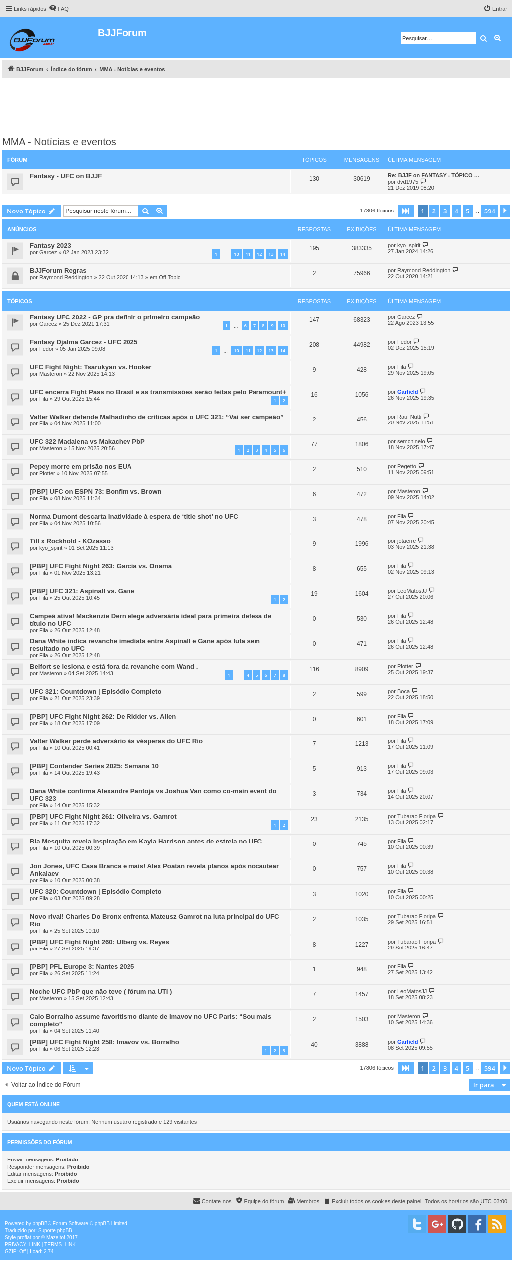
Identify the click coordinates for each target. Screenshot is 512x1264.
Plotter (47, 473)
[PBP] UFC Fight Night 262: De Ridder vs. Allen (103, 716)
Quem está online (33, 1104)
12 (259, 254)
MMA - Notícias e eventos (59, 141)
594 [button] (489, 211)
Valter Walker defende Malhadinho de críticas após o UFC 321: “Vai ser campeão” (157, 417)
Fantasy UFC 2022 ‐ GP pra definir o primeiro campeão (115, 317)
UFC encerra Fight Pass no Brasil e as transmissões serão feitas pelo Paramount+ (158, 392)
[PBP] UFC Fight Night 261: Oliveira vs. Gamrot (103, 816)
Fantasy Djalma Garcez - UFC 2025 (83, 342)
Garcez (48, 252)
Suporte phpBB (55, 1230)
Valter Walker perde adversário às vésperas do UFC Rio (116, 741)
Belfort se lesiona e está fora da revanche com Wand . (114, 666)
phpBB (40, 1223)
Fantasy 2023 (50, 245)
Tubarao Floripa (416, 816)
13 (270, 254)
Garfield (407, 392)
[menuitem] (59, 9)
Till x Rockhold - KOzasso (70, 541)
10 (236, 254)
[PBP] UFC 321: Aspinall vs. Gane (82, 591)
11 (248, 254)
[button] (406, 211)
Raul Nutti (409, 417)
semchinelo (411, 441)
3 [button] (445, 211)
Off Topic (169, 277)
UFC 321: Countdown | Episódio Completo (96, 691)
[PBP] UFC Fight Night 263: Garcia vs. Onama (101, 566)
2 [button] (434, 211)
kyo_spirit (408, 245)
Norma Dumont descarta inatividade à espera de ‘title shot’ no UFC (134, 516)
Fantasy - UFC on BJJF (66, 176)
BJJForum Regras (58, 270)
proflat (24, 1237)
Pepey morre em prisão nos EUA (80, 466)
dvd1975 (407, 182)
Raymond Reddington (65, 277)
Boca (403, 691)
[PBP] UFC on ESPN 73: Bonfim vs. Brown (96, 491)
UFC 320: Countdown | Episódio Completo (96, 891)
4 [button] (456, 211)
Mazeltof (55, 1237)
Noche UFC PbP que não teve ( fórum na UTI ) (101, 991)
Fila (401, 367)
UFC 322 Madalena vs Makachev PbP (87, 441)
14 (282, 254)
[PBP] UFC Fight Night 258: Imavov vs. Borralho (104, 1042)
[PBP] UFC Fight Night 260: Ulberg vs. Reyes (99, 942)
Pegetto (406, 466)
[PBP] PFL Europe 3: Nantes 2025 (82, 966)
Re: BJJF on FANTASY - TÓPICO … (434, 175)
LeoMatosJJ (412, 591)
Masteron (50, 374)
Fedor (46, 349)
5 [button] (467, 211)
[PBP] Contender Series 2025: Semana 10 (94, 766)
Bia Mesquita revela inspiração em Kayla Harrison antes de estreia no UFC (146, 841)
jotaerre (406, 541)
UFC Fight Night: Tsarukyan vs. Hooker (90, 367)
